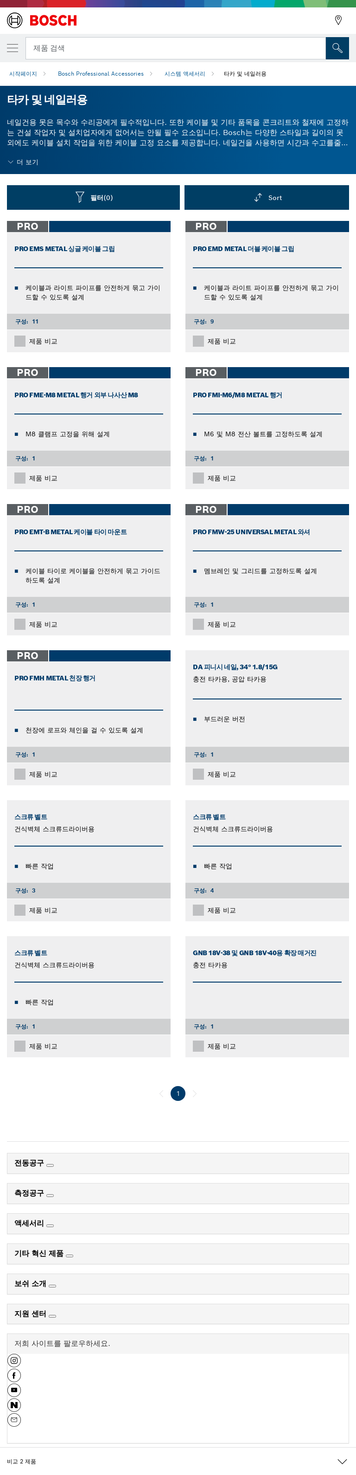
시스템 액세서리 (185, 73)
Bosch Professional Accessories (101, 73)
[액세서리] (50, 1225)
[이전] (161, 1093)
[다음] (194, 1093)
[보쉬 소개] (52, 1286)
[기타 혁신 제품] (69, 1256)
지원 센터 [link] (31, 1314)
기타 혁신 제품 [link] (40, 1253)
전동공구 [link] (30, 1163)
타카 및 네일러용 (245, 73)
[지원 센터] (52, 1316)
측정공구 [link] (30, 1193)
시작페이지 (23, 73)
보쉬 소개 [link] (31, 1283)
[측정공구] (50, 1195)
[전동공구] (50, 1165)
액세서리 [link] (30, 1223)
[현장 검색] (337, 48)
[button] (14, 1364)
